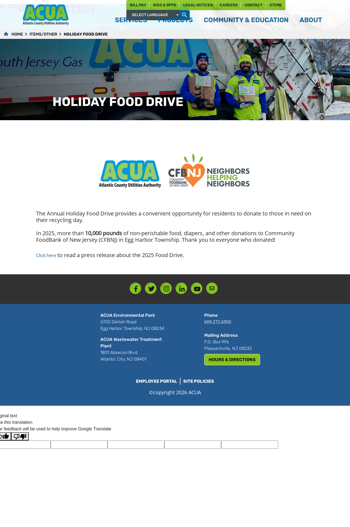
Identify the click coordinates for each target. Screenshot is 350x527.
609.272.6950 (217, 322)
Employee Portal (156, 381)
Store (276, 5)
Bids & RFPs (164, 5)
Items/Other (43, 34)
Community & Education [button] (246, 20)
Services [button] (131, 20)
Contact (253, 5)
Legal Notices (198, 5)
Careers (229, 5)
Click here (46, 255)
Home (17, 34)
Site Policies (198, 381)
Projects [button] (175, 20)
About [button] (310, 20)
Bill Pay (138, 5)
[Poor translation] (20, 436)
